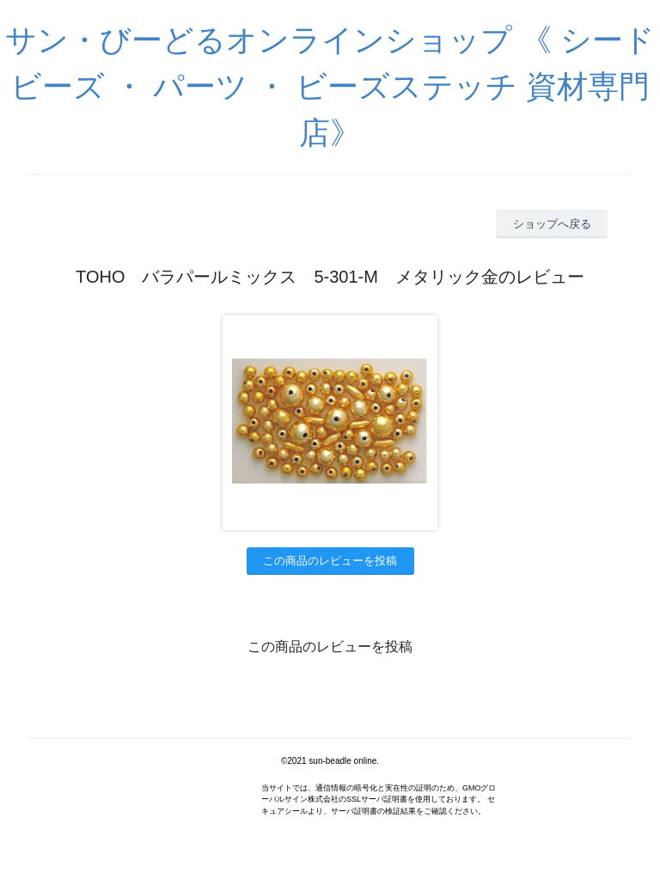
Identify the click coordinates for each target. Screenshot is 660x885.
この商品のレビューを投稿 (330, 560)
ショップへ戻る (552, 223)
